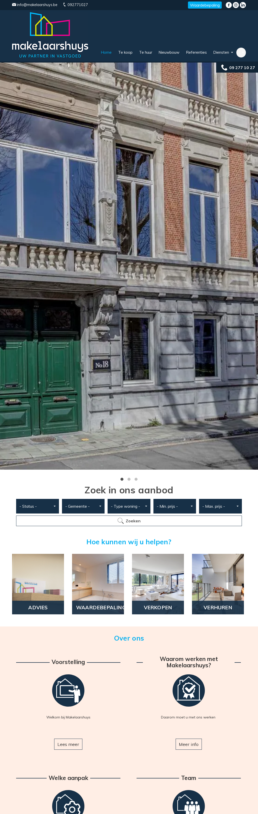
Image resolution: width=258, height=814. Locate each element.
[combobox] (37, 506)
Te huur (145, 52)
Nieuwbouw (168, 52)
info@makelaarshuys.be (34, 5)
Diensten (221, 52)
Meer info (189, 744)
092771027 (75, 5)
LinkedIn (243, 5)
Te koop (125, 52)
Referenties (196, 52)
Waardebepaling (205, 5)
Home (106, 52)
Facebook (229, 5)
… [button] (239, 52)
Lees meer (68, 744)
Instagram (236, 5)
